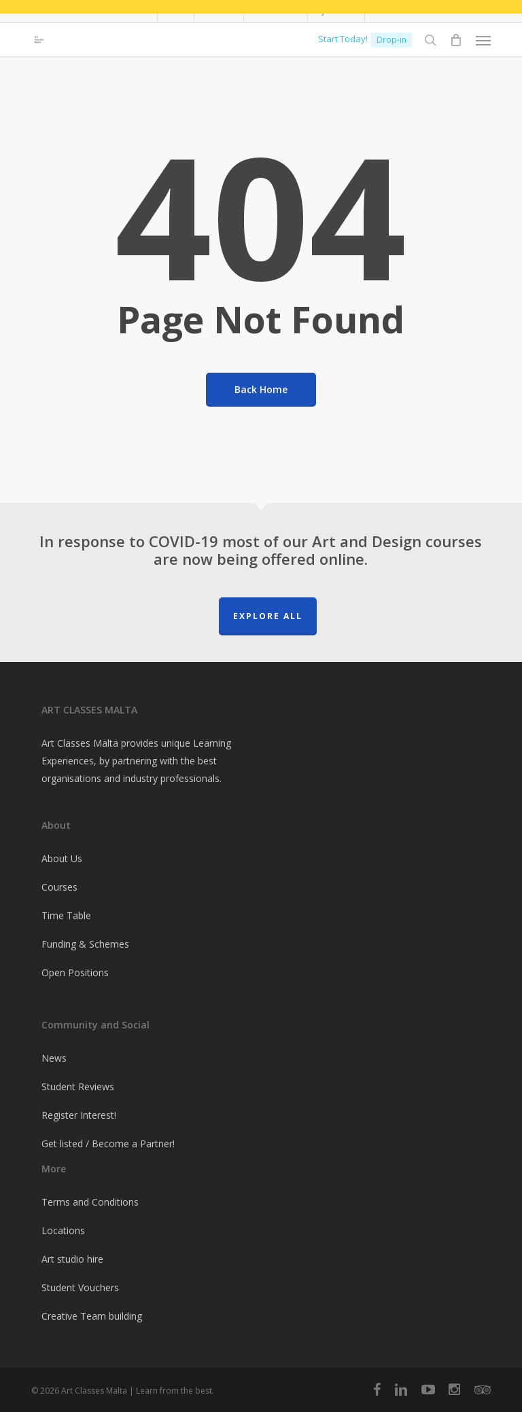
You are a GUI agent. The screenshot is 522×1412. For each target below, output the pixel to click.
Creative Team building (91, 1315)
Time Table (66, 915)
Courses (59, 886)
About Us (61, 858)
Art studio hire (72, 1258)
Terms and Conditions (90, 1201)
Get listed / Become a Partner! (108, 1143)
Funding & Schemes (85, 943)
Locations (63, 1230)
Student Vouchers (80, 1287)
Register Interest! (78, 1115)
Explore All (267, 616)
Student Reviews (77, 1086)
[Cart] (456, 40)
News (54, 1058)
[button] (483, 40)
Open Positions (75, 972)
